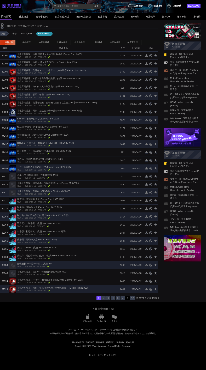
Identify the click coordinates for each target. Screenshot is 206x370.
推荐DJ (166, 16)
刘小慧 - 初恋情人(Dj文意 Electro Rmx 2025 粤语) (41, 231)
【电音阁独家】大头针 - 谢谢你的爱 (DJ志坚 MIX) (41, 271)
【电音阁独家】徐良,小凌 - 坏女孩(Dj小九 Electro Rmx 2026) (47, 62)
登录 (141, 5)
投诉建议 (120, 342)
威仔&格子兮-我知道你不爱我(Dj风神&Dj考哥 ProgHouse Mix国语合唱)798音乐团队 (184, 97)
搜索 (96, 6)
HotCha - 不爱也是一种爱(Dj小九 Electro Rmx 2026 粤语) (45, 143)
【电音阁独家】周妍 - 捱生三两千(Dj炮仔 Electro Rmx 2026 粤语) (49, 110)
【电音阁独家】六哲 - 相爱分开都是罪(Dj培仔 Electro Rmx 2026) (49, 78)
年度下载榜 (132, 42)
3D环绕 (135, 16)
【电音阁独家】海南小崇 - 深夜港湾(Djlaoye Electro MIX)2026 (48, 183)
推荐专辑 (181, 16)
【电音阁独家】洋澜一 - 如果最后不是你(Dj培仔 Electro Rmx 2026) (50, 279)
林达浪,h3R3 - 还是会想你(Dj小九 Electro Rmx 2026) (43, 135)
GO (132, 298)
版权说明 (100, 342)
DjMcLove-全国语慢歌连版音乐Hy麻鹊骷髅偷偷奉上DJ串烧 (184, 121)
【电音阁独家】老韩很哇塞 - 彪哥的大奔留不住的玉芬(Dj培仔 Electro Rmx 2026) (57, 102)
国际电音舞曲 (83, 16)
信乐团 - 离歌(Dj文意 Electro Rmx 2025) (37, 239)
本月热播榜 (79, 42)
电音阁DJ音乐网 (26, 26)
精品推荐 (26, 42)
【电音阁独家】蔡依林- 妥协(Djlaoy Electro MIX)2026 (43, 191)
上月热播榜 (97, 42)
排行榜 (197, 16)
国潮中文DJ (42, 16)
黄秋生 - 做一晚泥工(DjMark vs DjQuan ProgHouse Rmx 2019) (184, 73)
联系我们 (110, 342)
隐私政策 (90, 342)
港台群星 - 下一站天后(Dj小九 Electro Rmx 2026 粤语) (44, 151)
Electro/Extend (44, 33)
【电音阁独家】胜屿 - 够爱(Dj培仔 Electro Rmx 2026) (43, 94)
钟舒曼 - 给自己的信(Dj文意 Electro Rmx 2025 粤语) (42, 215)
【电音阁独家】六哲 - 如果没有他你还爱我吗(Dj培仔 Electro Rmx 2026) (52, 288)
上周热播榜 (62, 42)
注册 (136, 5)
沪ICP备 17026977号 (78, 330)
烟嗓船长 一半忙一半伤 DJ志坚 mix (34, 263)
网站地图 (130, 342)
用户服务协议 (78, 342)
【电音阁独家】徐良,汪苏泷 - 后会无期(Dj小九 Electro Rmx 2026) (49, 54)
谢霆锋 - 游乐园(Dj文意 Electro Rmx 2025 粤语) (40, 199)
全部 (15, 33)
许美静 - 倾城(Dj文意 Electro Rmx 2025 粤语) (39, 207)
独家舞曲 (23, 16)
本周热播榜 (44, 42)
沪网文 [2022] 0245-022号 (100, 330)
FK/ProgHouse (27, 33)
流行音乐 (119, 16)
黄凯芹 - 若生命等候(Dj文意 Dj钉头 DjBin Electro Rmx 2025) (47, 255)
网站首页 (6, 16)
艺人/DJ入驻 (193, 6)
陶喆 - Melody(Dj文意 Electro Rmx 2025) (37, 247)
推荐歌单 (150, 16)
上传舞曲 (177, 5)
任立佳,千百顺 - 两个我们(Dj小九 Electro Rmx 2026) (42, 126)
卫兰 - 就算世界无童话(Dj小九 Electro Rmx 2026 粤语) (44, 167)
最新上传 (9, 42)
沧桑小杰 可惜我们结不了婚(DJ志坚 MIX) (37, 175)
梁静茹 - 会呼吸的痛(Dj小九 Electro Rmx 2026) (40, 159)
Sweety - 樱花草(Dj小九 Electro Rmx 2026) (38, 118)
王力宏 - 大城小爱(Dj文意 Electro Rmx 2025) (39, 223)
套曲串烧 (102, 16)
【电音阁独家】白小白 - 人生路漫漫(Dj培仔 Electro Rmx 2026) (48, 86)
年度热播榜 (115, 42)
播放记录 (158, 6)
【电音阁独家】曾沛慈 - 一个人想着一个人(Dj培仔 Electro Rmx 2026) (51, 70)
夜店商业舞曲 (62, 16)
